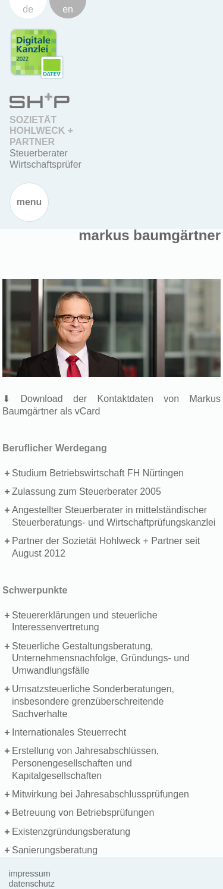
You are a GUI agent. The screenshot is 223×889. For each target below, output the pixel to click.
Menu (29, 202)
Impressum (29, 873)
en (67, 9)
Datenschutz (31, 883)
